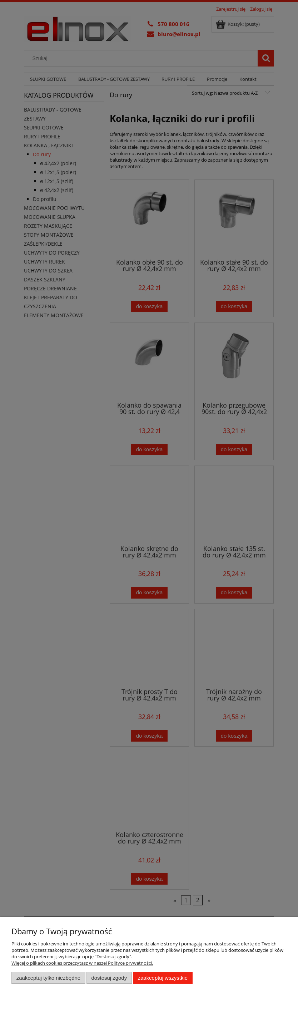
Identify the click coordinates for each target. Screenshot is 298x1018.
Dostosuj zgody (109, 978)
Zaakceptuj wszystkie (163, 978)
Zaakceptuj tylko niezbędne (48, 978)
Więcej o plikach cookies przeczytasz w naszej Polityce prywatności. (82, 963)
